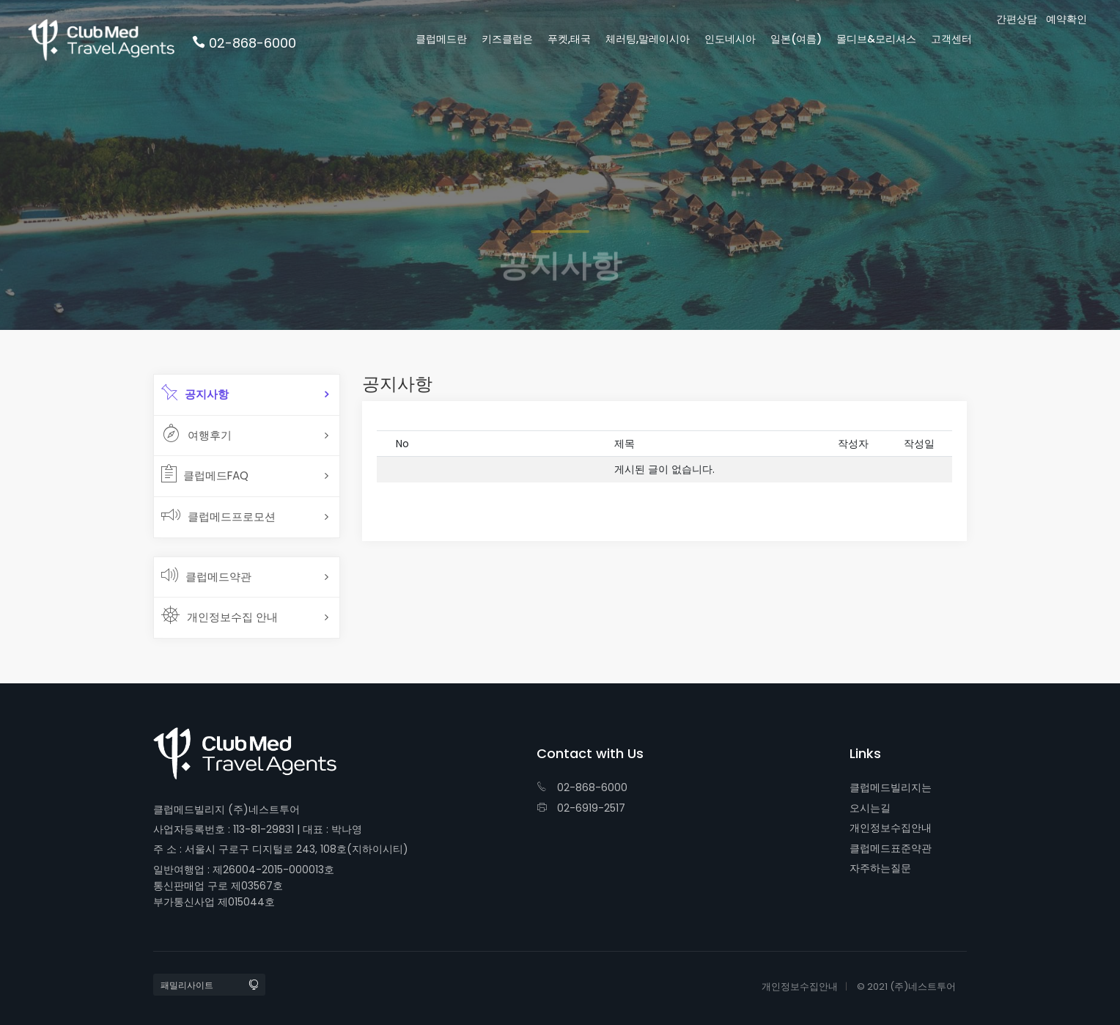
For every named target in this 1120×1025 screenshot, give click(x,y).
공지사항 (195, 392)
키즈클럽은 (507, 39)
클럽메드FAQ (204, 473)
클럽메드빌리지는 (891, 787)
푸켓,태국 (569, 39)
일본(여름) (796, 39)
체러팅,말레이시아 (647, 39)
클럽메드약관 (206, 574)
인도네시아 (730, 39)
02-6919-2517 (581, 808)
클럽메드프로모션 (218, 514)
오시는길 (870, 808)
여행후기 (196, 433)
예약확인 (1066, 19)
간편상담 (1016, 19)
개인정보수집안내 (891, 827)
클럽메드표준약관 (891, 848)
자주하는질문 (880, 868)
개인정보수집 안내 (219, 615)
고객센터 (951, 39)
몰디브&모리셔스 (876, 39)
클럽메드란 (441, 39)
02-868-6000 (582, 787)
